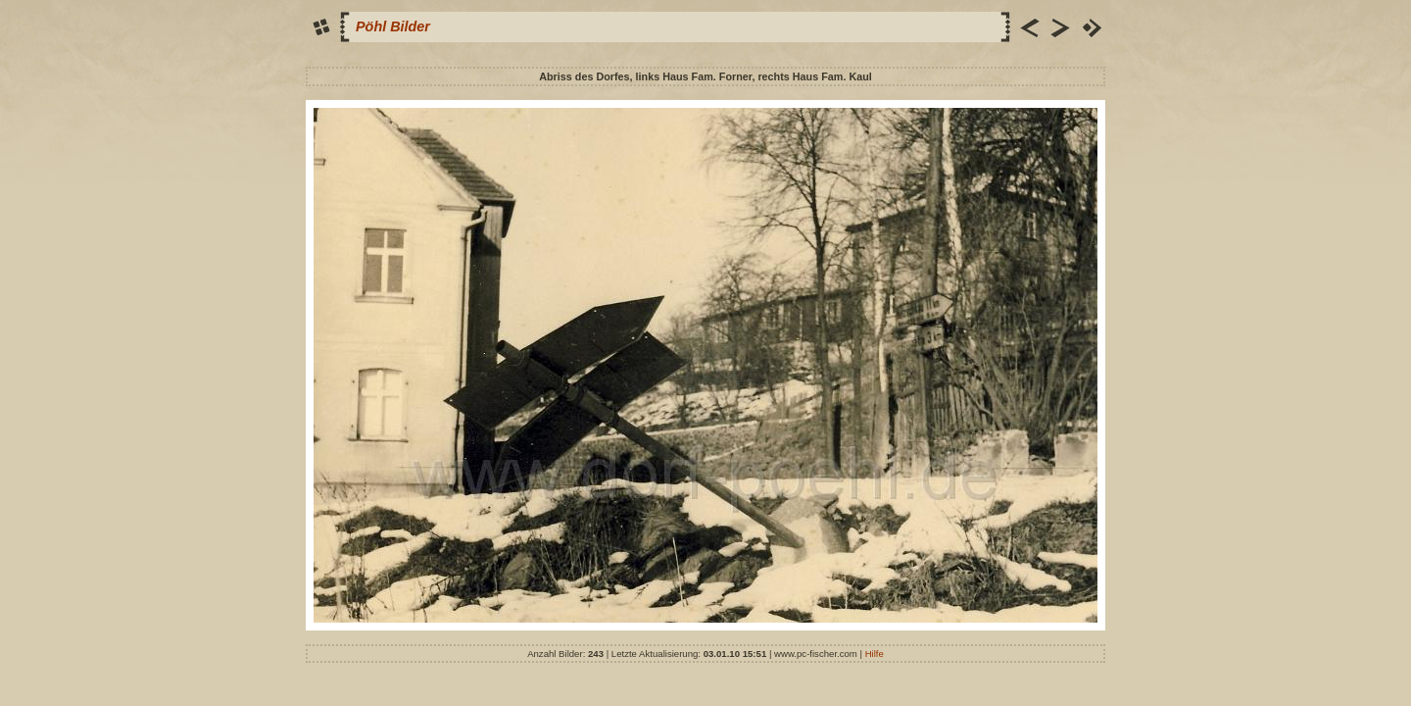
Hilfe (874, 653)
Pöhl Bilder (393, 26)
